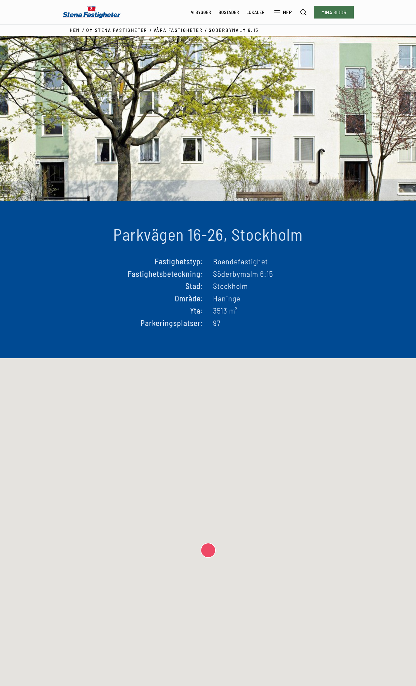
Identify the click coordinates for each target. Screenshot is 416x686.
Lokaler (255, 12)
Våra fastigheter (178, 30)
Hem (75, 30)
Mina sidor (334, 12)
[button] (208, 550)
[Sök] (303, 12)
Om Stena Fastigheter (116, 30)
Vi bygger (201, 12)
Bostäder (228, 12)
